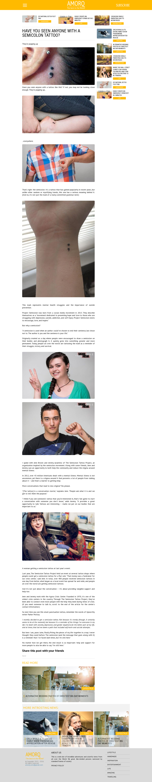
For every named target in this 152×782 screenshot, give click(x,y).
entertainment (114, 764)
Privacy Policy (57, 765)
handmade (112, 756)
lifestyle (111, 752)
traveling (111, 777)
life (109, 768)
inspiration (112, 760)
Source (24, 656)
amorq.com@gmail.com (34, 765)
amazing (111, 773)
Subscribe (123, 5)
